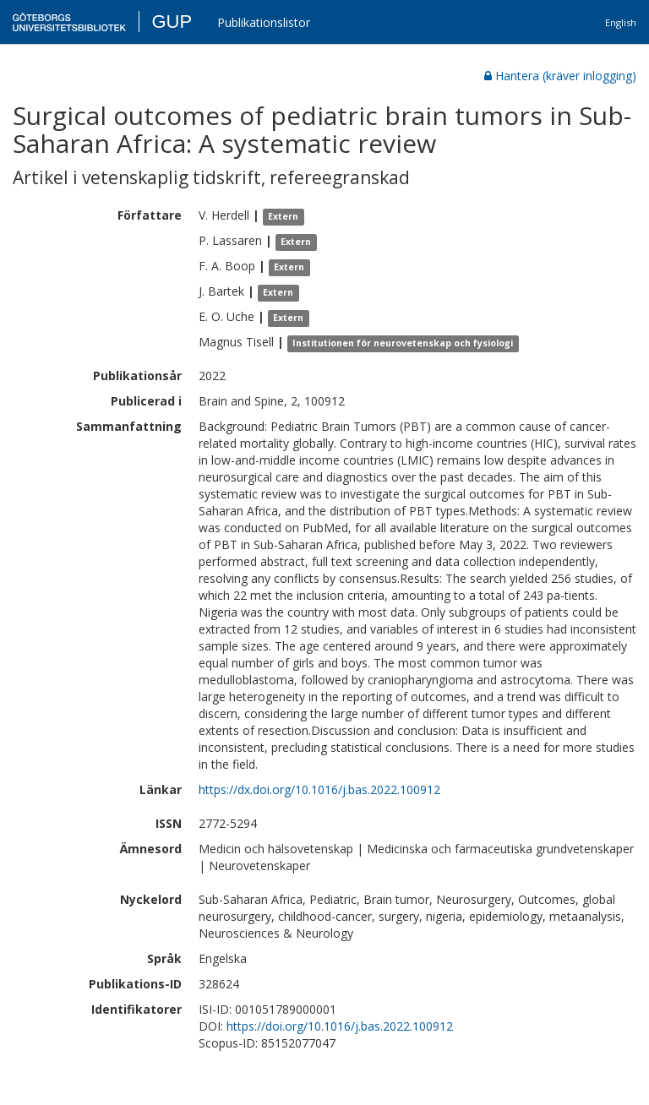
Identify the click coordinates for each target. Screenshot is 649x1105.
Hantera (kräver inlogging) (560, 76)
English (620, 22)
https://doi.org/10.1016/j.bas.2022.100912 (339, 1026)
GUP (171, 21)
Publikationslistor (263, 22)
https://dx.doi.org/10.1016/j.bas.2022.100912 (319, 789)
